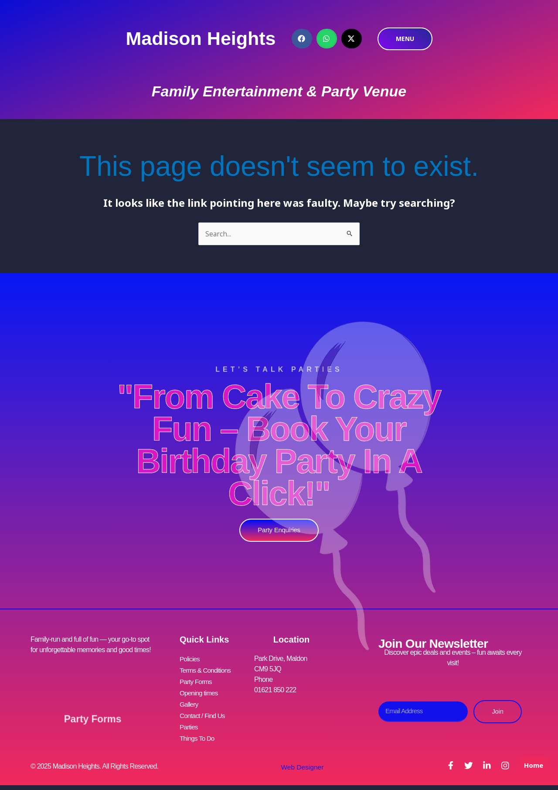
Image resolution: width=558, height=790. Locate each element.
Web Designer (300, 761)
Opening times (200, 690)
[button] (302, 38)
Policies (190, 659)
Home (531, 771)
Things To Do (198, 732)
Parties (189, 722)
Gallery (189, 701)
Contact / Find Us (204, 711)
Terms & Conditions (207, 670)
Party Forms (93, 714)
